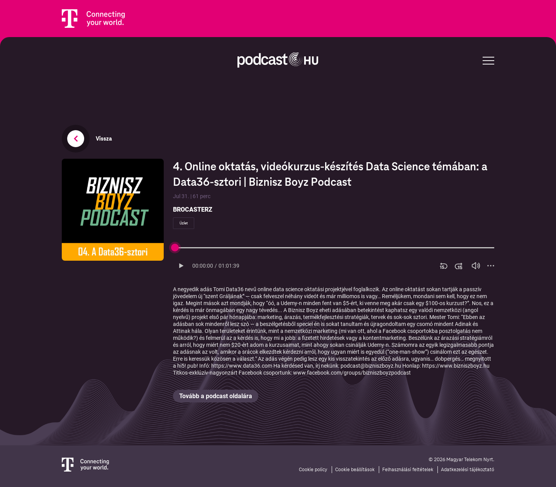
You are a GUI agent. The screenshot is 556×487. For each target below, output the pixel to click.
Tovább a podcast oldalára (215, 396)
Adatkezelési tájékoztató (467, 470)
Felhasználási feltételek (407, 470)
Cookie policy (313, 470)
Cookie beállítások (355, 470)
